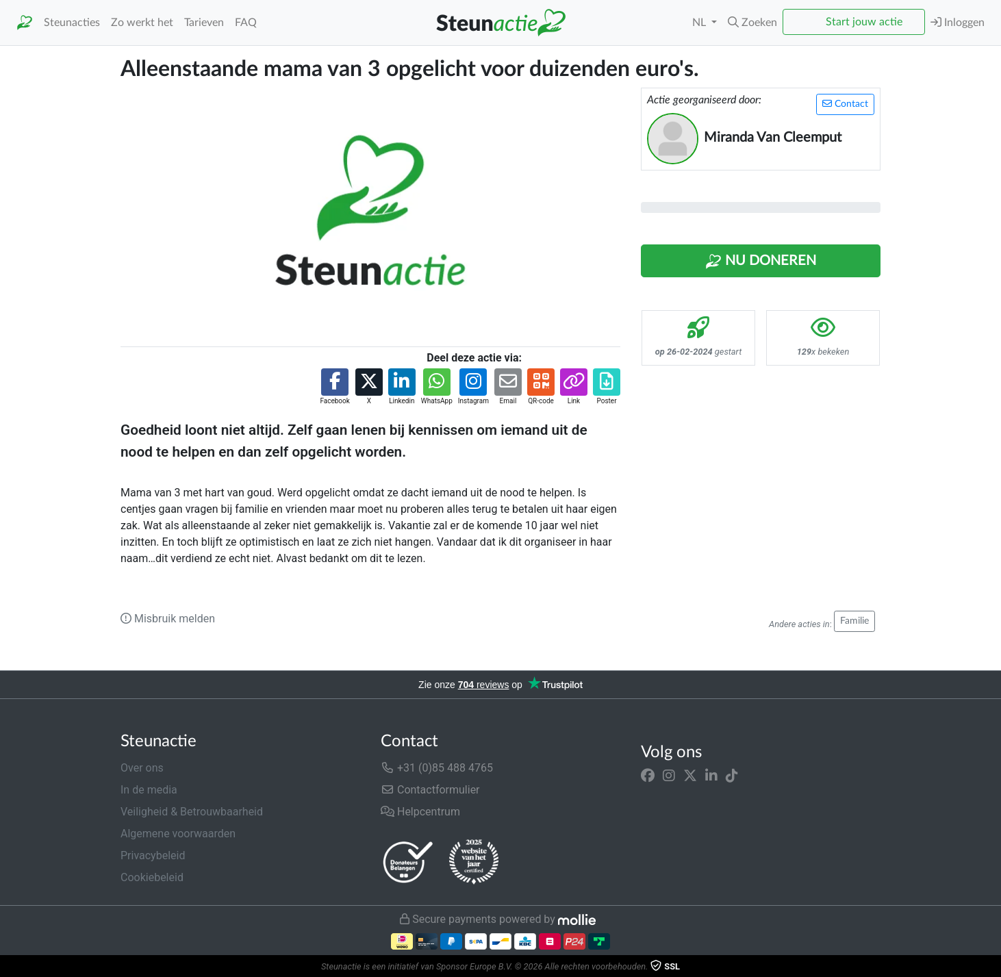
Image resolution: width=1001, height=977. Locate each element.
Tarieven (204, 22)
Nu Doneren (760, 261)
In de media (149, 789)
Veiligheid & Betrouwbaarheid (192, 811)
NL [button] (700, 22)
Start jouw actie (864, 21)
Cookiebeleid (152, 877)
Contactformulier (430, 789)
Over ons (142, 767)
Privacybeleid (153, 855)
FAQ (246, 22)
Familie (854, 621)
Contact (845, 104)
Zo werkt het (142, 22)
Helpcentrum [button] (420, 811)
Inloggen (957, 22)
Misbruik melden (168, 618)
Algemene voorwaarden (178, 833)
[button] (752, 22)
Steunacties (72, 22)
